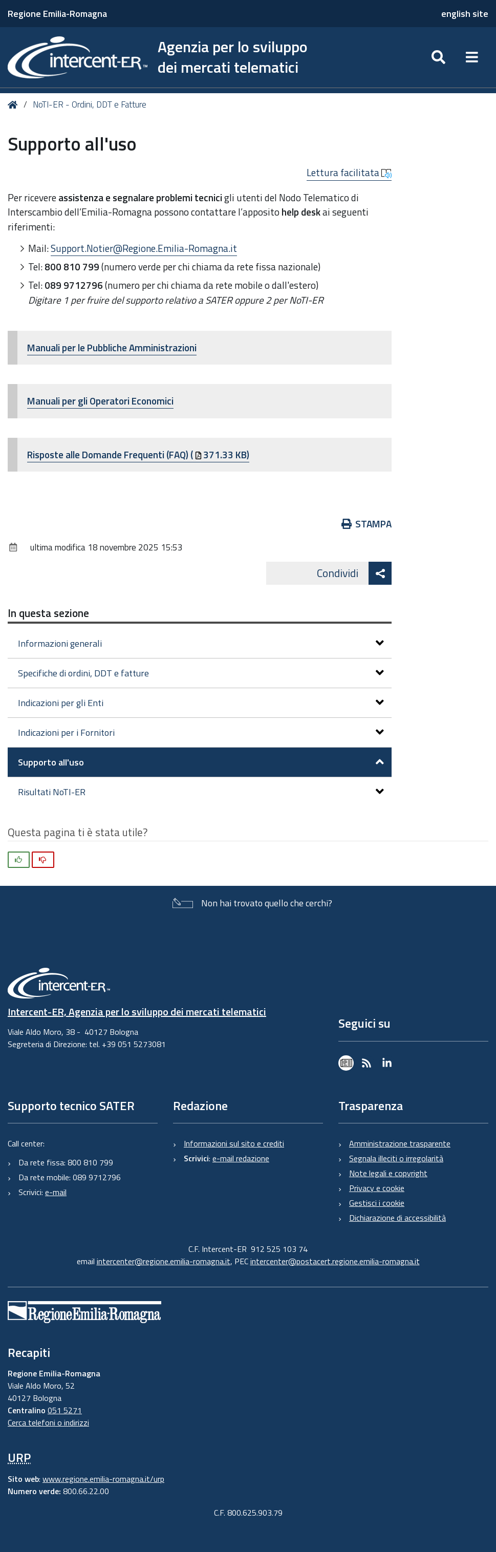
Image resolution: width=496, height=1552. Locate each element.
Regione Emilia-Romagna (57, 13)
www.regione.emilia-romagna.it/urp (103, 1479)
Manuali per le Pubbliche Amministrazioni (112, 347)
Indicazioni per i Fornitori (201, 732)
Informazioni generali (201, 643)
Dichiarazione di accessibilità (397, 1217)
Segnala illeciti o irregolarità (396, 1158)
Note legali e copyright (388, 1173)
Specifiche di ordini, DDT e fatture (201, 673)
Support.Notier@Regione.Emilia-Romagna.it (144, 248)
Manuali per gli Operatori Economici (100, 400)
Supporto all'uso (201, 762)
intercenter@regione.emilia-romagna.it (163, 1261)
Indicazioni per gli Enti (201, 703)
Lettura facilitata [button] (349, 172)
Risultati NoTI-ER (201, 792)
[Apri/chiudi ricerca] (438, 57)
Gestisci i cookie (376, 1203)
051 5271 (65, 1410)
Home (14, 104)
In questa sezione (48, 613)
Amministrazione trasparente (399, 1143)
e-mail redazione (240, 1158)
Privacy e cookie (376, 1188)
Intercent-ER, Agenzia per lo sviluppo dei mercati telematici (137, 1011)
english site (464, 13)
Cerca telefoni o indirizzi (48, 1422)
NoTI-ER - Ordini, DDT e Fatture (89, 104)
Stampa (366, 523)
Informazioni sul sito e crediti (234, 1143)
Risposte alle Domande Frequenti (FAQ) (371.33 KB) (138, 454)
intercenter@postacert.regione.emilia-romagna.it (335, 1261)
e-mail (56, 1192)
